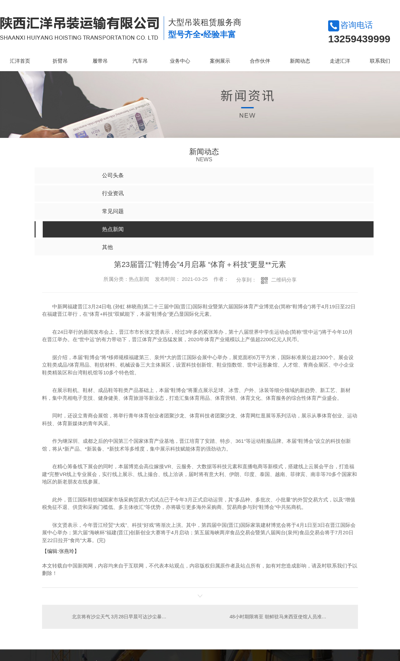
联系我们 (380, 61)
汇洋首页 (20, 61)
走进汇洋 (340, 61)
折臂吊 (60, 61)
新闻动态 (300, 61)
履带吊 (100, 61)
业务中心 (180, 61)
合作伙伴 (260, 61)
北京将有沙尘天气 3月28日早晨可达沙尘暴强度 (121, 616)
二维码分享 (284, 280)
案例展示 (220, 61)
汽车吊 (140, 61)
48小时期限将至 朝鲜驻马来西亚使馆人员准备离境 (282, 616)
